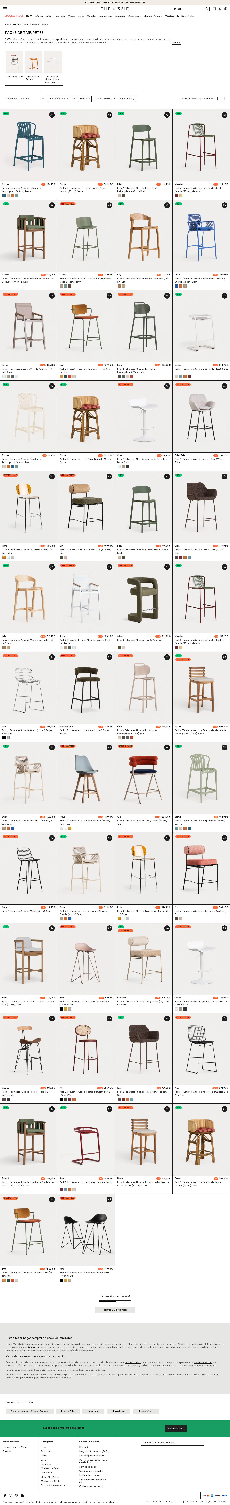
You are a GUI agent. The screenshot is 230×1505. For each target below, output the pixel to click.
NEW (29, 16)
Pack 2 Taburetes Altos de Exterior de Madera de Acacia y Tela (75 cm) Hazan (143, 1184)
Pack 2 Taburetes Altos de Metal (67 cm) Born (26, 911)
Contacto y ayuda (89, 1441)
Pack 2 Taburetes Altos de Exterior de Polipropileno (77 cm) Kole (137, 732)
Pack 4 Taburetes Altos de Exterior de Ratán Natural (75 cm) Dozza (82, 190)
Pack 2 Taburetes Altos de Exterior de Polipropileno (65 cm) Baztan (21, 461)
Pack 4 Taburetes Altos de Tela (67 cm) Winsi (140, 640)
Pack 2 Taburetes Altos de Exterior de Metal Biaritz (86, 1182)
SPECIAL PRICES (50, 1477)
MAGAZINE (172, 16)
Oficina (158, 16)
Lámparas (120, 16)
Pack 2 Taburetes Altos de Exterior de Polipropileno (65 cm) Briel (137, 190)
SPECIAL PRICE (14, 16)
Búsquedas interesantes (53, 1485)
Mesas (71, 16)
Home (8, 24)
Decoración (134, 16)
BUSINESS (187, 16)
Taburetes (59, 16)
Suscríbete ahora (176, 1428)
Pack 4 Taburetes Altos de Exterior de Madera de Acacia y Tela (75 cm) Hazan (200, 732)
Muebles (91, 16)
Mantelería (46, 1472)
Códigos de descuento (91, 1486)
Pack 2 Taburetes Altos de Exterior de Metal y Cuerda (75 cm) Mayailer (198, 642)
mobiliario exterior (203, 1362)
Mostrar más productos (115, 1309)
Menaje (147, 16)
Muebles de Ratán (50, 1468)
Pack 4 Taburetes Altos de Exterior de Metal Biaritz (201, 369)
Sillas (48, 16)
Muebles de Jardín (50, 1481)
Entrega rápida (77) (105, 99)
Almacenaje (105, 16)
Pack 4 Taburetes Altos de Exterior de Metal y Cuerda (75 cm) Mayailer (198, 190)
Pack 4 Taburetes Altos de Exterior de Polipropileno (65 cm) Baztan (21, 190)
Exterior (38, 16)
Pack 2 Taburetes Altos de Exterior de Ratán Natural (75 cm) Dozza (198, 1184)
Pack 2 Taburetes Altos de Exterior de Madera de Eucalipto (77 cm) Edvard (28, 1184)
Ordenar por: (11, 99)
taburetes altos (133, 1362)
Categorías (47, 1441)
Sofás (81, 16)
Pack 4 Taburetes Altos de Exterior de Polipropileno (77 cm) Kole (137, 370)
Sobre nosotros (11, 1441)
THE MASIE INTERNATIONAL (159, 1442)
